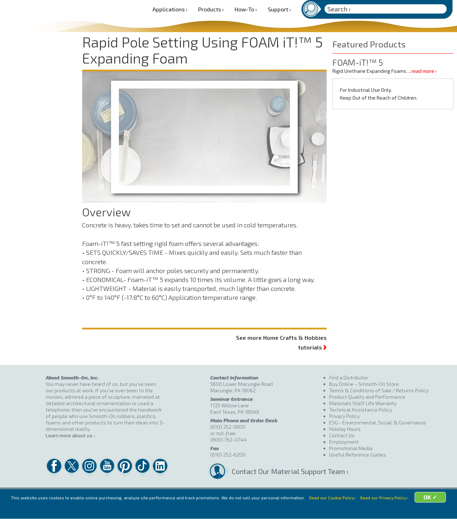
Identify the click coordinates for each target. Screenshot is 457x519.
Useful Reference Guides (357, 455)
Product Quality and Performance (367, 397)
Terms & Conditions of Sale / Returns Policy (378, 390)
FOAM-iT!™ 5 (357, 62)
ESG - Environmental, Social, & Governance (377, 422)
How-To (246, 9)
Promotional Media (350, 448)
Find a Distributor (348, 377)
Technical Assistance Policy (360, 410)
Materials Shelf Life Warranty (363, 403)
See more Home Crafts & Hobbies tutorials (281, 342)
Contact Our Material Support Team (280, 471)
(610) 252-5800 (227, 427)
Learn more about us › (70, 435)
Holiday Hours (345, 429)
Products (211, 9)
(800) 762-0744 (228, 440)
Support (279, 9)
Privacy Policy (344, 416)
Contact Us (342, 435)
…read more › (421, 71)
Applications (169, 9)
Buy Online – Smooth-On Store (364, 384)
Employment (344, 442)
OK (284, 510)
